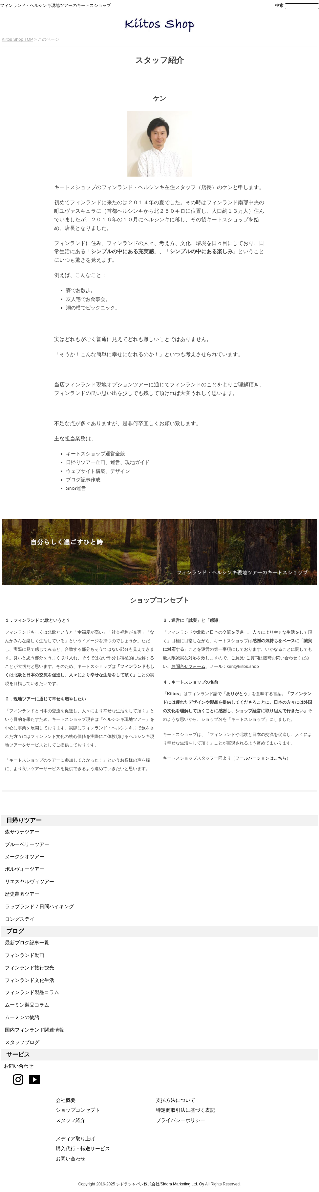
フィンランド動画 (22, 955)
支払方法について (175, 1100)
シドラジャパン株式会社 (138, 1184)
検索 (279, 5)
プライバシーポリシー (180, 1120)
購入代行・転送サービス (83, 1148)
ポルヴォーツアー (22, 869)
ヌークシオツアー (22, 856)
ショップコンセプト (78, 1110)
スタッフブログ (20, 1042)
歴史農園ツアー (20, 894)
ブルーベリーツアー (25, 844)
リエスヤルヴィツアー (27, 881)
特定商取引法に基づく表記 (185, 1110)
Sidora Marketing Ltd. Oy (182, 1184)
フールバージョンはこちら (261, 758)
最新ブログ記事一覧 (25, 942)
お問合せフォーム (188, 666)
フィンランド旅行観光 (27, 967)
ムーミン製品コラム (25, 1005)
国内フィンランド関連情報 (32, 1030)
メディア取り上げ (75, 1138)
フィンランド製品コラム (30, 992)
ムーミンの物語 (20, 1017)
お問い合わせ (17, 1066)
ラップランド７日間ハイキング (37, 906)
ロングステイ (17, 919)
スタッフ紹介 (70, 1120)
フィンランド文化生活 (27, 980)
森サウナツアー (20, 832)
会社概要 (65, 1100)
